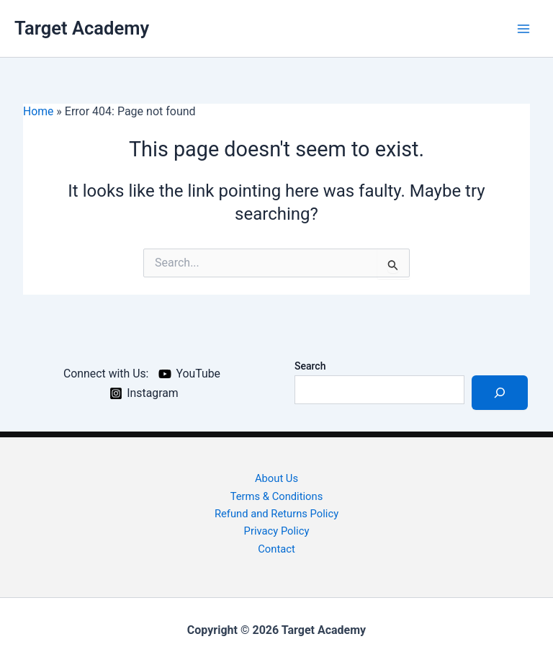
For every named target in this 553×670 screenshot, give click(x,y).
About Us (276, 476)
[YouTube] (190, 372)
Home (38, 111)
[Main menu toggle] (523, 28)
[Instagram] (144, 392)
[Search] (500, 391)
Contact (276, 548)
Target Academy (82, 28)
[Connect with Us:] (104, 372)
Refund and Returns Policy (276, 512)
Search (310, 364)
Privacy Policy (276, 530)
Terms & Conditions (277, 494)
